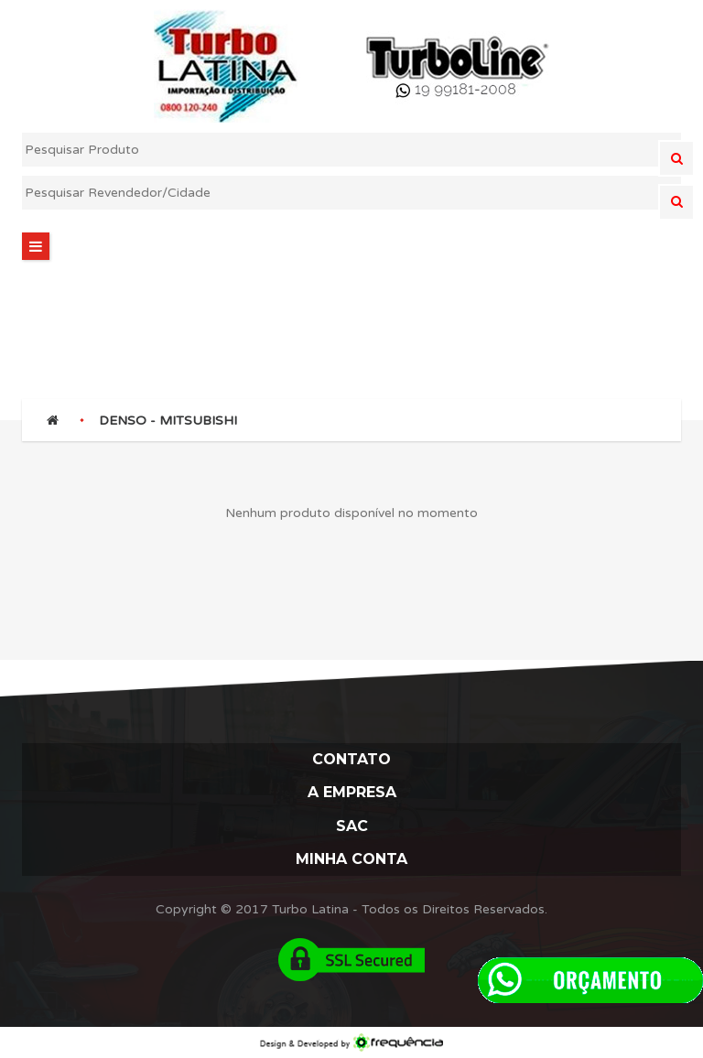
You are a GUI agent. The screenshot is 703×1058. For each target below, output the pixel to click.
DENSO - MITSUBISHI (168, 420)
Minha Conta (351, 859)
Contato (351, 759)
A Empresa (352, 792)
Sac (352, 826)
